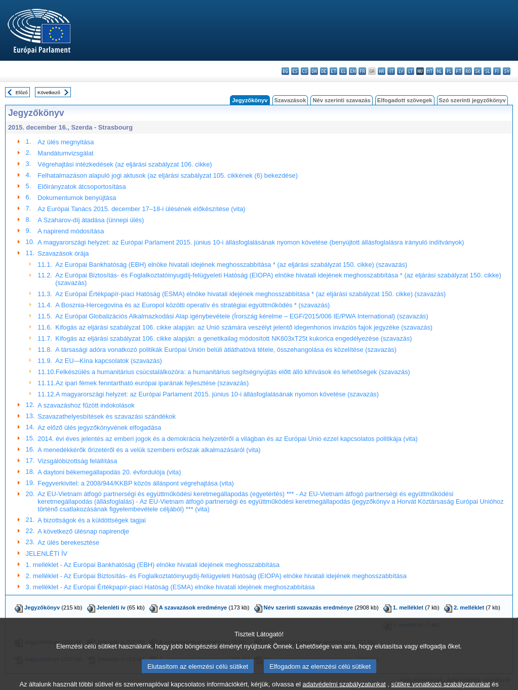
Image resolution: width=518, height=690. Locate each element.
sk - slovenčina (478, 71)
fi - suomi (497, 71)
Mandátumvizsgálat (65, 153)
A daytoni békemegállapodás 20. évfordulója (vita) (109, 472)
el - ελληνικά (343, 71)
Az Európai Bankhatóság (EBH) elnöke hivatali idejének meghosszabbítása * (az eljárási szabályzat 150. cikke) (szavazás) (231, 264)
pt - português (458, 71)
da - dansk (314, 71)
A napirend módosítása (70, 231)
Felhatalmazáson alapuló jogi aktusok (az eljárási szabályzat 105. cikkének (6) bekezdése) (167, 175)
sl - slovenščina (487, 71)
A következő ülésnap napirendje (83, 531)
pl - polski (449, 71)
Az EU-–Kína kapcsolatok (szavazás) (108, 360)
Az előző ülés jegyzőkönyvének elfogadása (99, 427)
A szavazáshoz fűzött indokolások (85, 405)
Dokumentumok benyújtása (76, 197)
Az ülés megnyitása (65, 142)
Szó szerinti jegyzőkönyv (472, 100)
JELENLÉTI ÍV (47, 553)
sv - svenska (506, 71)
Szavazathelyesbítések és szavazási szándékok (106, 416)
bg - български (285, 71)
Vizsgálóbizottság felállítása (77, 461)
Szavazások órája (63, 253)
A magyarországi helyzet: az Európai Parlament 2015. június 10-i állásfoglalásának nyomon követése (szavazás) (217, 394)
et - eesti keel (333, 71)
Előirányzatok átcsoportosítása (81, 186)
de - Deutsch (324, 71)
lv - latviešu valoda (401, 71)
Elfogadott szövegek (404, 100)
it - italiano (391, 71)
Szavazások (290, 100)
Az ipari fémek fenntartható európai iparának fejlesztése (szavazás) (152, 383)
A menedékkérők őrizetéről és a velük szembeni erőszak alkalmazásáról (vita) (148, 450)
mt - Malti (429, 71)
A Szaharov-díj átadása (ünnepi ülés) (90, 220)
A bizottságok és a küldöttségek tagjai (91, 520)
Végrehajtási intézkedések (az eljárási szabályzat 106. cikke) (124, 164)
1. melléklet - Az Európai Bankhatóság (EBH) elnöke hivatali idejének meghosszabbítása (153, 565)
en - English (352, 71)
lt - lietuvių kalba (410, 71)
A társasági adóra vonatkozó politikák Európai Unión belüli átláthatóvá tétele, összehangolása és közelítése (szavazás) (225, 349)
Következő (48, 92)
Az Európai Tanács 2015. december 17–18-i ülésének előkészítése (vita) (141, 209)
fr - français (362, 71)
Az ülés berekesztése (68, 542)
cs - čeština (304, 71)
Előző (22, 92)
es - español (295, 71)
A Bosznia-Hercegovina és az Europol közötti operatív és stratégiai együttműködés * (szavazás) (192, 305)
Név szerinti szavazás (341, 100)
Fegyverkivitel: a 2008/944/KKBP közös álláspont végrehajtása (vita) (135, 483)
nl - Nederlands (439, 71)
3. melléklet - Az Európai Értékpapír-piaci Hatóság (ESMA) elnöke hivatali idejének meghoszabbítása (170, 587)
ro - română (468, 71)
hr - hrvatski (381, 71)
